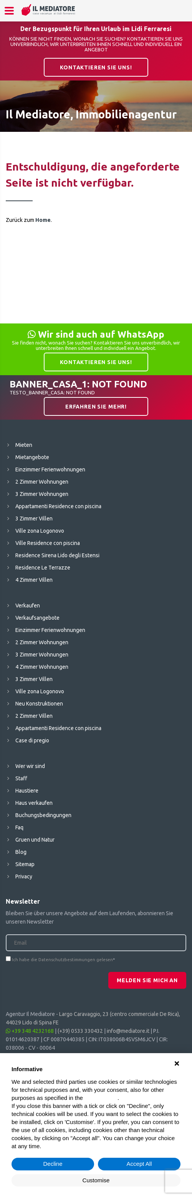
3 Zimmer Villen (34, 518)
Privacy (23, 876)
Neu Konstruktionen (39, 704)
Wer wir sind (30, 766)
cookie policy (101, 1098)
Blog (20, 852)
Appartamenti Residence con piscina (58, 506)
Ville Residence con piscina (47, 543)
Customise (96, 1180)
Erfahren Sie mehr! (96, 407)
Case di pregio (32, 740)
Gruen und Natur (35, 840)
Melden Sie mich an (147, 980)
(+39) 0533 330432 (80, 1031)
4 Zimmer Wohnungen (41, 667)
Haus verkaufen (34, 803)
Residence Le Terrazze (42, 568)
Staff (21, 778)
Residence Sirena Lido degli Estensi (57, 555)
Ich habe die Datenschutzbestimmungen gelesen (62, 959)
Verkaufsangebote (37, 618)
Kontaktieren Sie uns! (96, 67)
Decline (52, 1163)
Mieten (23, 445)
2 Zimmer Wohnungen (41, 482)
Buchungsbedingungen (43, 815)
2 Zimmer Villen (34, 716)
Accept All (139, 1163)
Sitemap (25, 864)
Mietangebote (32, 457)
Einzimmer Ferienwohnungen (50, 469)
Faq (19, 827)
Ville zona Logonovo (39, 531)
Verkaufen (27, 605)
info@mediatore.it (128, 1031)
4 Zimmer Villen (34, 580)
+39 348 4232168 (30, 1031)
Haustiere (26, 791)
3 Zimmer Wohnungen (41, 494)
